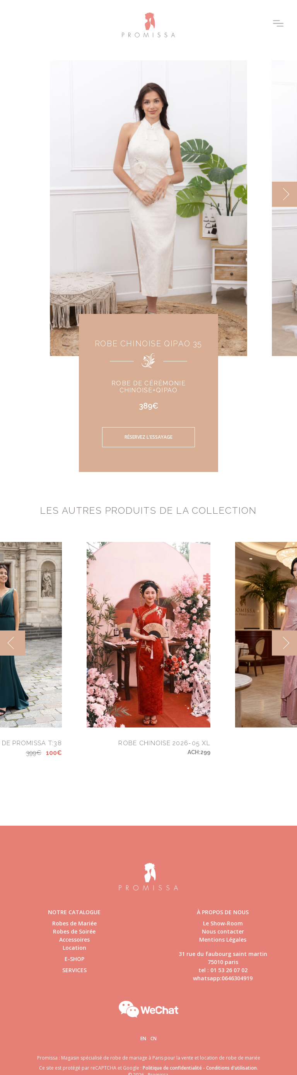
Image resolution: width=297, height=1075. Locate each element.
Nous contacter (223, 931)
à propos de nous (223, 912)
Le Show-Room (223, 923)
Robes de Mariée (74, 923)
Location (74, 947)
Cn (153, 1038)
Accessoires (74, 939)
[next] (284, 194)
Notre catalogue (74, 912)
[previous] (12, 643)
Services (74, 970)
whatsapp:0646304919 (223, 978)
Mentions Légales (222, 939)
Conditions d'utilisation (231, 1068)
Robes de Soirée (74, 931)
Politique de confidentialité (172, 1068)
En (143, 1038)
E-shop (74, 959)
